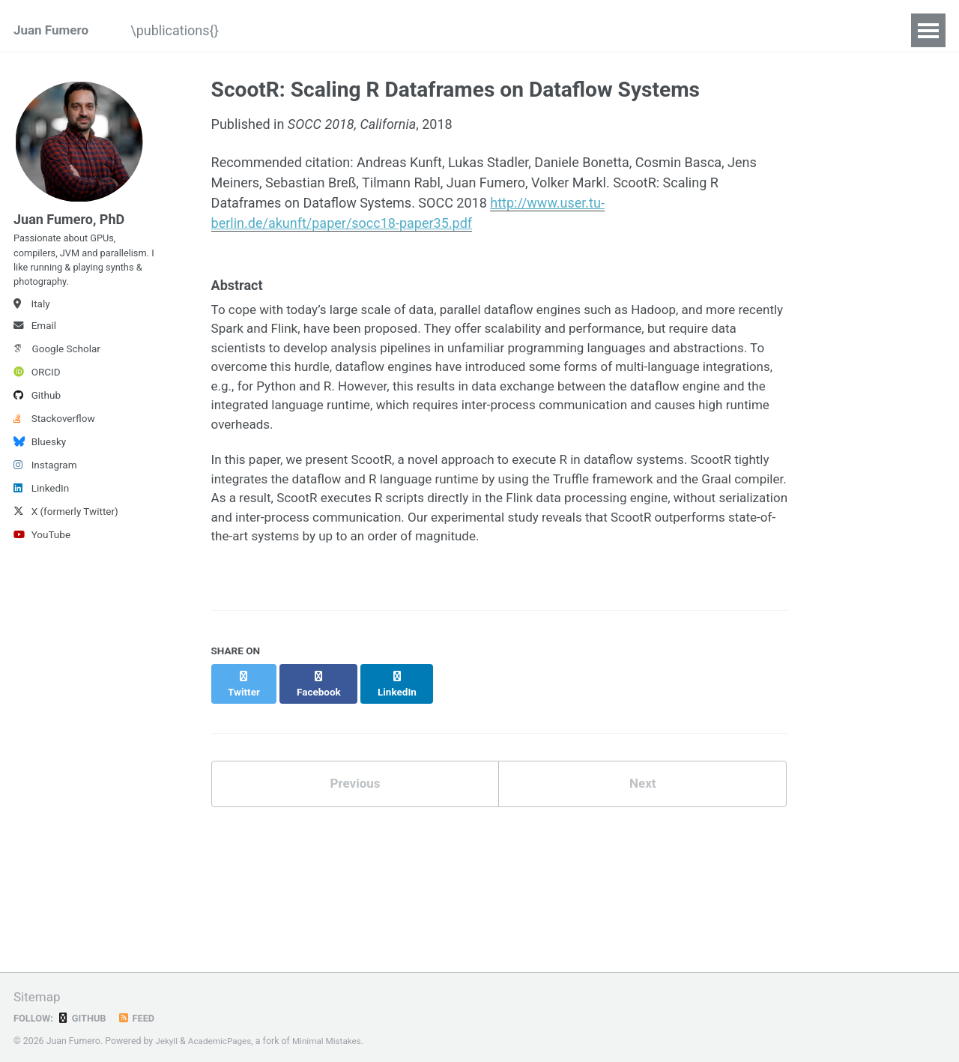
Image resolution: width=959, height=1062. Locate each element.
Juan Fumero (53, 30)
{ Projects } (517, 30)
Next (643, 786)
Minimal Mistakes (333, 1042)
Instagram (45, 480)
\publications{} (191, 30)
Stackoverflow (54, 433)
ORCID (37, 387)
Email (34, 340)
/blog (277, 30)
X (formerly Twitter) (65, 526)
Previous (354, 786)
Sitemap (38, 997)
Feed (140, 1019)
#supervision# (619, 30)
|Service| (815, 30)
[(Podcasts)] (725, 30)
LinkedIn (41, 503)
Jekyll (167, 1042)
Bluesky (39, 456)
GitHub (85, 1019)
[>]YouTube (424, 30)
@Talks (343, 30)
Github (37, 410)
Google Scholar (56, 363)
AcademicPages (223, 1042)
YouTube (41, 549)
